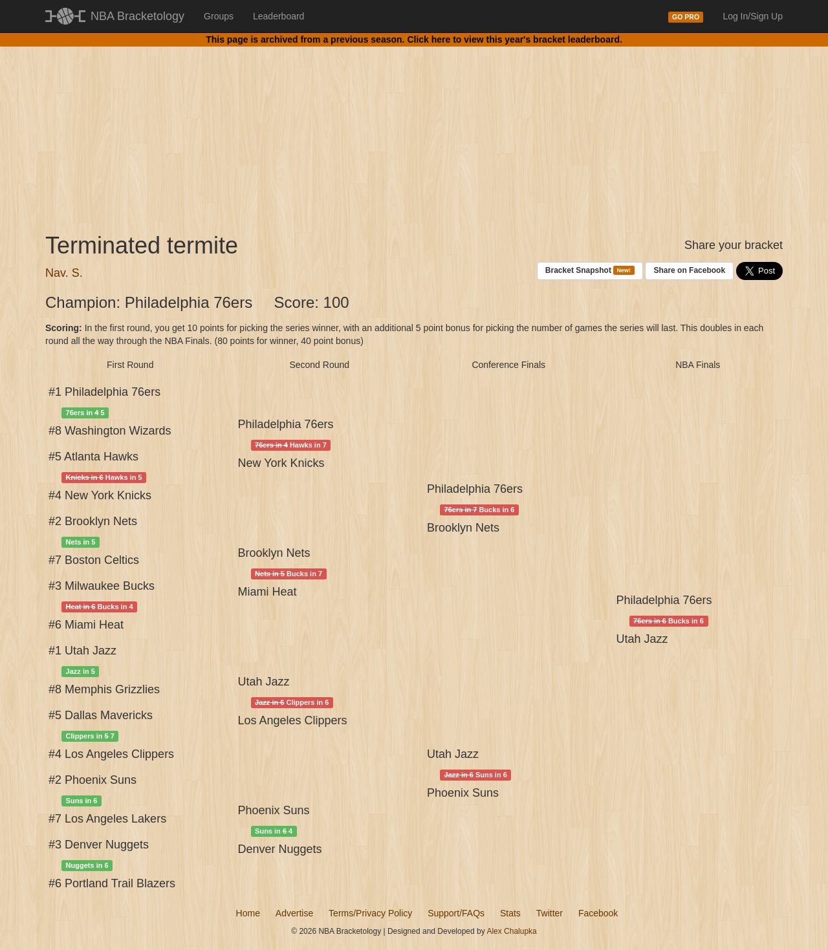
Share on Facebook (689, 270)
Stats (510, 913)
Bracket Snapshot (590, 270)
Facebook (598, 913)
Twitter (549, 913)
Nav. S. (64, 272)
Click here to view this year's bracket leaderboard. (514, 39)
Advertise (294, 913)
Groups (219, 16)
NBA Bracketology (137, 16)
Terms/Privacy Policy (370, 913)
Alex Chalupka (511, 931)
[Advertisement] (414, 129)
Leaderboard (278, 16)
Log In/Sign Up (753, 16)
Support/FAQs (456, 913)
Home (248, 913)
